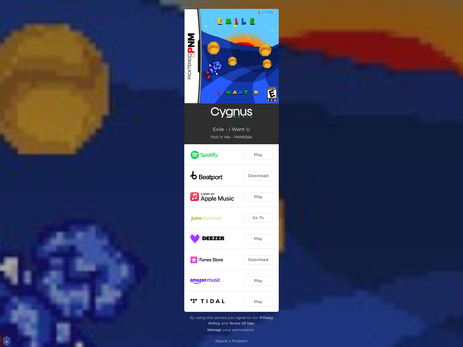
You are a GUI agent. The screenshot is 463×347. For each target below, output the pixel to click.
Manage (214, 329)
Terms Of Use (241, 323)
